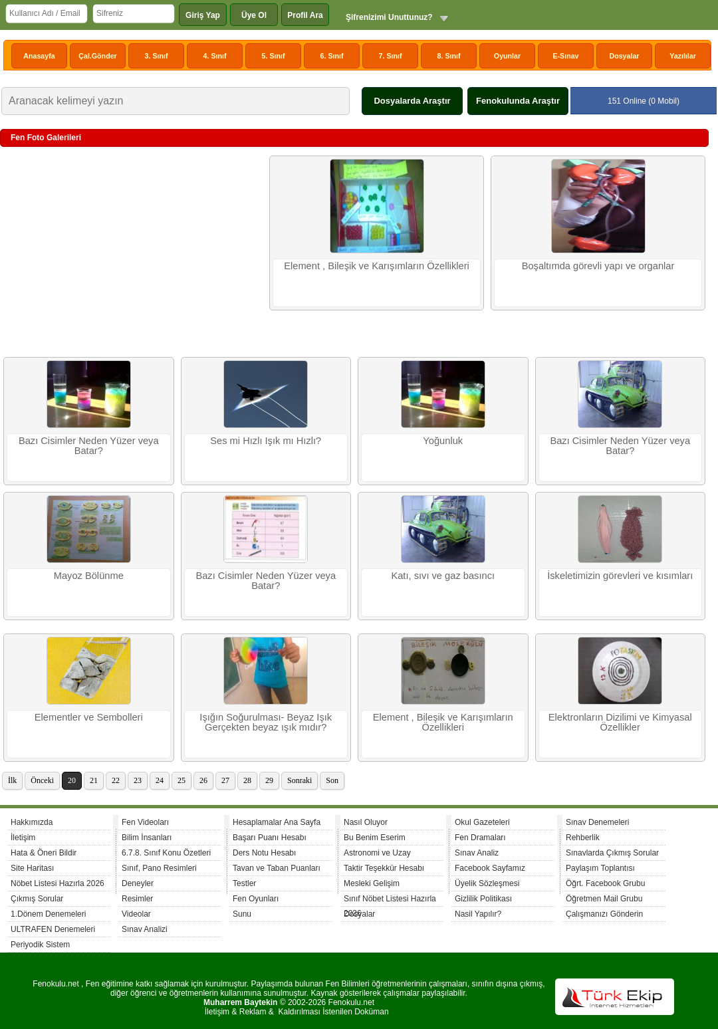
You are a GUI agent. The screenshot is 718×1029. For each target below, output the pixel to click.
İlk (12, 780)
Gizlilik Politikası (483, 898)
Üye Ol (254, 15)
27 (225, 780)
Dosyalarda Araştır (412, 101)
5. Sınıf (273, 56)
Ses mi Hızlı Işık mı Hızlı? (265, 440)
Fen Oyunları (256, 898)
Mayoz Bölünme (89, 575)
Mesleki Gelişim (372, 883)
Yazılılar (682, 56)
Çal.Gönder (97, 56)
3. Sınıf (156, 56)
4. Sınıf (215, 56)
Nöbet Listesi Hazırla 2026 (57, 883)
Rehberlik (583, 837)
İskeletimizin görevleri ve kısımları (620, 575)
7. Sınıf (390, 56)
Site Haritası (32, 868)
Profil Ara (305, 15)
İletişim (23, 837)
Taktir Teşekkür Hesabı (384, 868)
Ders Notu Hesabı (264, 853)
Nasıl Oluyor (366, 822)
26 (203, 780)
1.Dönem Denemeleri (48, 914)
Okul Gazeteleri (482, 822)
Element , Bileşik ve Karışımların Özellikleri (376, 266)
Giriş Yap (202, 15)
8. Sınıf (449, 56)
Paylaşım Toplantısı (600, 868)
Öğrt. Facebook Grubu (605, 883)
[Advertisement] (133, 252)
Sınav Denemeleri (597, 822)
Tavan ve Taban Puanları (276, 868)
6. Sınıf (332, 56)
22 (116, 780)
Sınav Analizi (145, 929)
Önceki (42, 780)
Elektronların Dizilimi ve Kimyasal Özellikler (620, 722)
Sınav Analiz (477, 853)
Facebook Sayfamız (490, 868)
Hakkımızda (32, 822)
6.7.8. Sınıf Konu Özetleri (166, 853)
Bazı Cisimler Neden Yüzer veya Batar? (89, 445)
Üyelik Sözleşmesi (487, 883)
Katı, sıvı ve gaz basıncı (443, 575)
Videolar (136, 914)
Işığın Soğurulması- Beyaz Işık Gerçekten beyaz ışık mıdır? (265, 722)
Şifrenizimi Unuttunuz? (389, 17)
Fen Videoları (145, 822)
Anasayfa (39, 56)
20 (72, 780)
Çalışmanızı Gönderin (604, 914)
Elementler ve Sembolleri (89, 717)
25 (181, 780)
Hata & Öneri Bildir (43, 853)
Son (332, 780)
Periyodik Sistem (40, 944)
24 (160, 780)
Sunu (242, 914)
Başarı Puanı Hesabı (269, 837)
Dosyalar (624, 56)
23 (138, 780)
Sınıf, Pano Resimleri (159, 868)
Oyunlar (507, 56)
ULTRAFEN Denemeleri (53, 929)
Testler (244, 883)
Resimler (137, 898)
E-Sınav (565, 56)
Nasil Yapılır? (478, 914)
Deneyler (138, 883)
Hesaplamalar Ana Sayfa (276, 822)
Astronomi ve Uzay (377, 853)
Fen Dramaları (480, 837)
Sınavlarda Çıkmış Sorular (612, 853)
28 (247, 780)
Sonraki (299, 780)
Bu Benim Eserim (375, 837)
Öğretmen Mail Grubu (604, 898)
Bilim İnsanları (147, 837)
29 (269, 780)
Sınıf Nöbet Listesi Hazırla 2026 (390, 900)
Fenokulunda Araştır (518, 101)
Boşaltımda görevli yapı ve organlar (598, 266)
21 (94, 780)
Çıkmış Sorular (37, 898)
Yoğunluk (443, 440)
